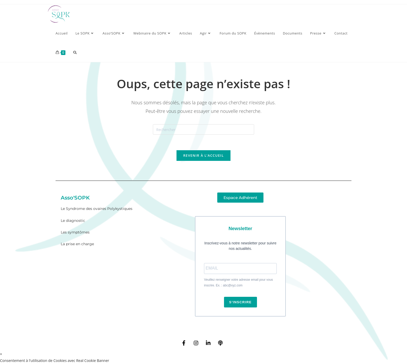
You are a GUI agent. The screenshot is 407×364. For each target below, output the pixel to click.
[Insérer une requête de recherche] (203, 129)
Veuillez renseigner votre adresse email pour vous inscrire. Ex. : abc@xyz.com (238, 282)
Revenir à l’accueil (203, 155)
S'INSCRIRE (240, 302)
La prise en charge (77, 244)
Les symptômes (75, 232)
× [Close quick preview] (1, 354)
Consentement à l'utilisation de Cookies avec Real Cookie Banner (54, 360)
